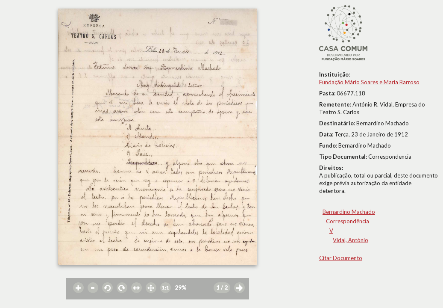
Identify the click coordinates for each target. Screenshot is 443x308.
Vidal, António (350, 240)
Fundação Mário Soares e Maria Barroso (369, 82)
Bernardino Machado (349, 211)
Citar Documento (340, 258)
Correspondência (347, 221)
